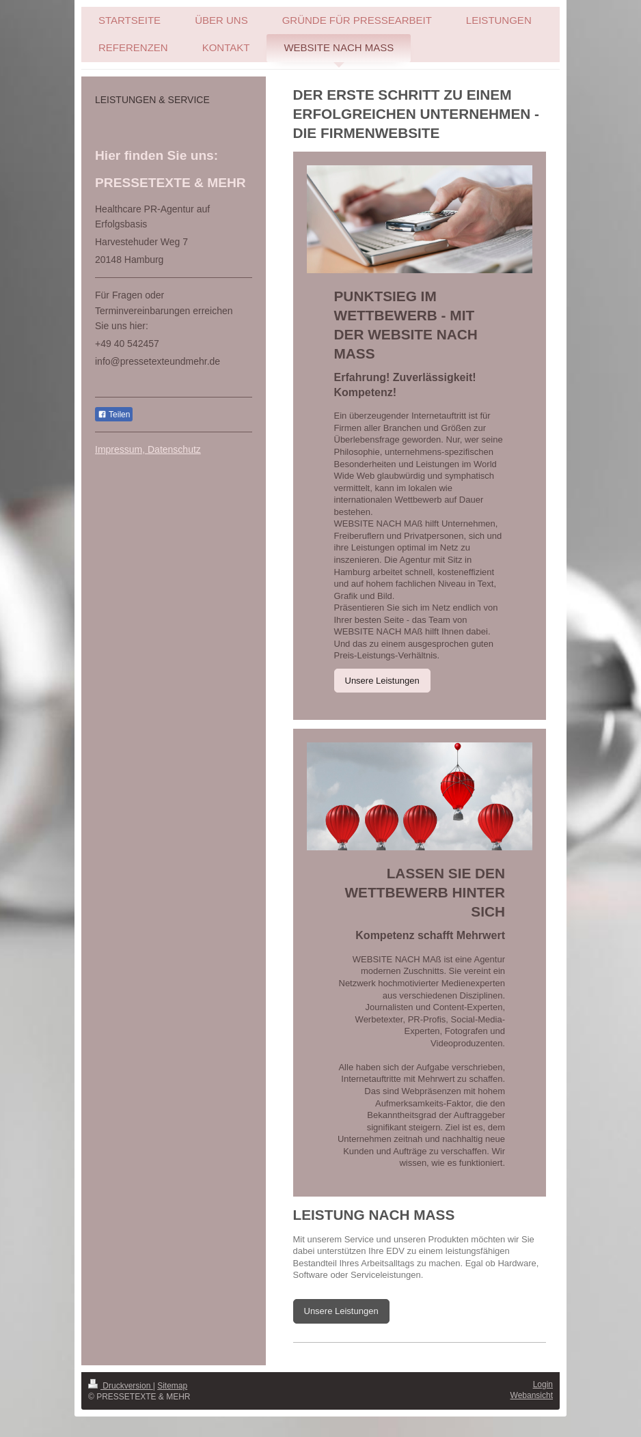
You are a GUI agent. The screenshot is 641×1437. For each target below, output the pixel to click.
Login (543, 1384)
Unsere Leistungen (382, 680)
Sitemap (172, 1386)
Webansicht (531, 1395)
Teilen (114, 414)
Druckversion (120, 1386)
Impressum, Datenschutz (148, 449)
